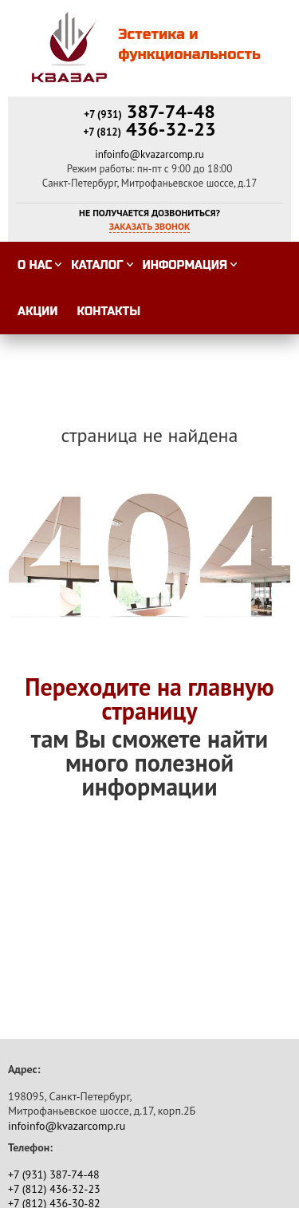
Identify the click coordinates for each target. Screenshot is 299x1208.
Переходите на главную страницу (149, 698)
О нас (35, 265)
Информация (185, 265)
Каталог (97, 265)
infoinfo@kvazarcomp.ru (149, 154)
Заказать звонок (150, 226)
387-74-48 (149, 111)
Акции (38, 311)
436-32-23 (149, 128)
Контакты (109, 311)
